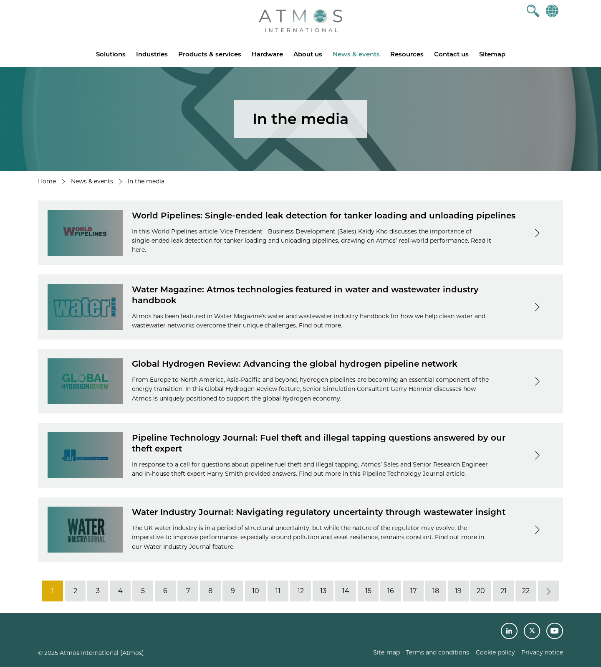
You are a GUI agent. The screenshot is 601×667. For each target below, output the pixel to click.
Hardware (267, 54)
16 (390, 591)
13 (323, 591)
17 (413, 591)
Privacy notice (542, 652)
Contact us (451, 54)
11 (277, 591)
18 (435, 591)
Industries (152, 54)
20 (481, 591)
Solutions (111, 54)
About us (307, 54)
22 (526, 591)
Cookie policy (495, 652)
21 (503, 591)
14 (345, 591)
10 (255, 591)
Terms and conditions (437, 652)
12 (301, 591)
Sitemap (492, 54)
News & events (356, 54)
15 (368, 591)
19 (458, 591)
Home (47, 181)
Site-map (386, 652)
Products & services (209, 54)
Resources (407, 54)
